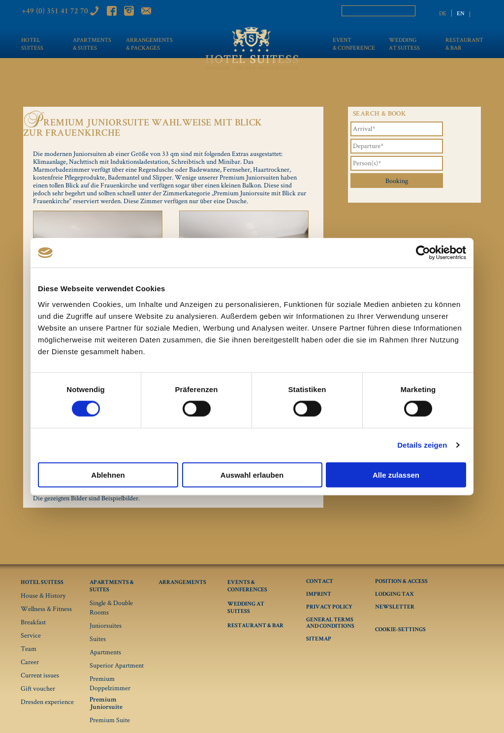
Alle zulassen (396, 474)
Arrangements (182, 583)
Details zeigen (422, 445)
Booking (396, 180)
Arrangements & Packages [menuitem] (149, 43)
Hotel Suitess (42, 583)
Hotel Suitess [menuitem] (32, 43)
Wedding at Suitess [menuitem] (404, 43)
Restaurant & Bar (255, 626)
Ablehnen (108, 474)
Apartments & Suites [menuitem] (88, 43)
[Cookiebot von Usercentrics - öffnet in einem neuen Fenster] (423, 252)
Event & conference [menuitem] (352, 43)
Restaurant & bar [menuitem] (464, 43)
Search (421, 11)
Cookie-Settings (400, 630)
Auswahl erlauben (252, 474)
